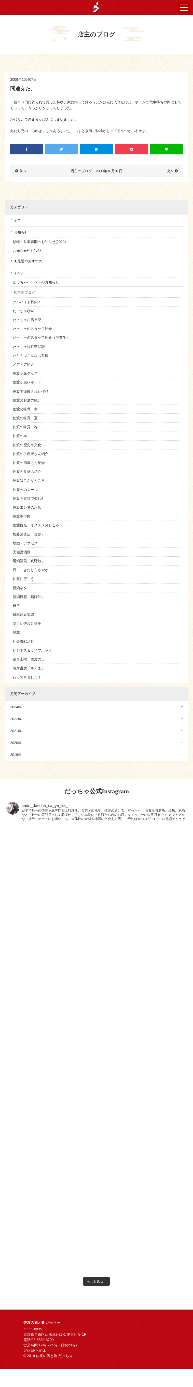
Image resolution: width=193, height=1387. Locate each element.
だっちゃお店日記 (27, 320)
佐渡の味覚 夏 (25, 418)
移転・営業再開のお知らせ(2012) (39, 242)
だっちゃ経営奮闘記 (29, 347)
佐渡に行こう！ (25, 579)
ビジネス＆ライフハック (32, 650)
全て (17, 220)
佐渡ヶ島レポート (27, 382)
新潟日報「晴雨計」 (29, 597)
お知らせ (21, 232)
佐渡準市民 (22, 516)
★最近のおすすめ (28, 261)
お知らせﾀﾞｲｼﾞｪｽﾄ (27, 251)
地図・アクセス (25, 543)
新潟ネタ (20, 588)
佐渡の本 (20, 436)
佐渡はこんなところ (29, 480)
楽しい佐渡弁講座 (27, 623)
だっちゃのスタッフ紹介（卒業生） (41, 337)
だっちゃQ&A (24, 311)
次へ (170, 171)
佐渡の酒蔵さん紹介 (29, 463)
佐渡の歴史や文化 (27, 445)
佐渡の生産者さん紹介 (30, 454)
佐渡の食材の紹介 (27, 472)
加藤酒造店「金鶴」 (29, 534)
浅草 (16, 633)
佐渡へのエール (25, 490)
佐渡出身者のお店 (27, 507)
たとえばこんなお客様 (30, 355)
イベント (21, 273)
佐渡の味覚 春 (25, 427)
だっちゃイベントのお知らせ (36, 282)
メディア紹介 (23, 364)
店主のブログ (24, 293)
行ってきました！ (27, 677)
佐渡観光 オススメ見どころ (36, 525)
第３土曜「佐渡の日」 (30, 659)
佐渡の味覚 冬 (25, 409)
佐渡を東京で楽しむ (29, 498)
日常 (16, 606)
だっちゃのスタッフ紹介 (32, 329)
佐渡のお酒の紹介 (27, 400)
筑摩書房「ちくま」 (29, 668)
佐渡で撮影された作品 (30, 391)
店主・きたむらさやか (30, 570)
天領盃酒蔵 (22, 552)
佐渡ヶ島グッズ (25, 373)
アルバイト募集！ (27, 302)
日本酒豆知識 (23, 614)
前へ (22, 171)
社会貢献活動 (23, 641)
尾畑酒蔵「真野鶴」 (29, 561)
